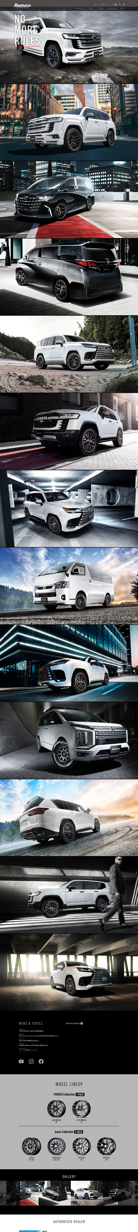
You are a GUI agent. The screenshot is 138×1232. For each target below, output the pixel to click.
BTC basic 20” (81, 1158)
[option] (37, 1193)
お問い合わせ (106, 4)
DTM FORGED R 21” (81, 1121)
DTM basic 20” (106, 1158)
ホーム (97, 4)
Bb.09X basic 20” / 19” (56, 1159)
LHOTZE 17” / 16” (31, 1159)
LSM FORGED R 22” (56, 1121)
